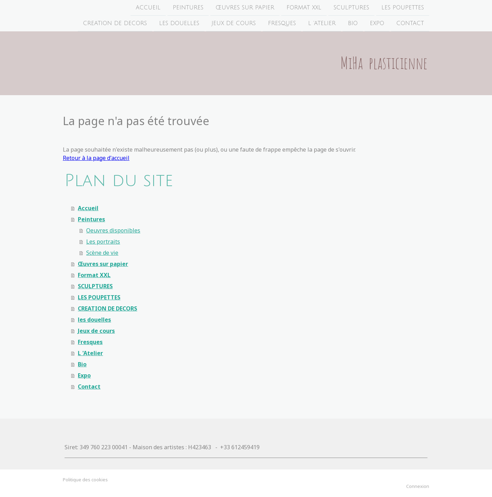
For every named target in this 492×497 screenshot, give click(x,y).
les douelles (179, 24)
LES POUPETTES (402, 8)
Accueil (148, 8)
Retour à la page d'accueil (96, 158)
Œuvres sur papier (245, 8)
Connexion (417, 486)
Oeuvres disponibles (113, 230)
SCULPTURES (351, 8)
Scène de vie (102, 253)
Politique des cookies (85, 479)
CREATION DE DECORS (115, 24)
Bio (353, 24)
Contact (410, 24)
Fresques (282, 24)
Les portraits (103, 241)
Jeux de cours (233, 24)
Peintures (188, 8)
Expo (377, 24)
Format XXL (303, 8)
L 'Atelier (322, 24)
